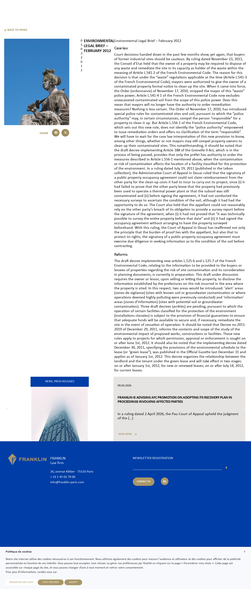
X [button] (244, 551)
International (192, 8)
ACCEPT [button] (73, 582)
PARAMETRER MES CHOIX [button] (21, 582)
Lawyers (136, 8)
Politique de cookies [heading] (19, 551)
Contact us (240, 8)
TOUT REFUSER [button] (50, 582)
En (243, 18)
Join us (223, 8)
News (209, 8)
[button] (56, 133)
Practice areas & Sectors (162, 8)
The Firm (118, 8)
